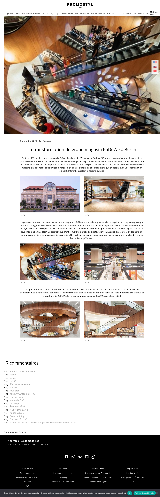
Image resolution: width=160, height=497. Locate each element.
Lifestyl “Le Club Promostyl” (62, 481)
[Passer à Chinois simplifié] (155, 71)
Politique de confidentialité (132, 477)
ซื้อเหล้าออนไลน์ (17, 406)
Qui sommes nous (27, 473)
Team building (17, 416)
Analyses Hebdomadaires (27, 477)
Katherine (14, 387)
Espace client (132, 468)
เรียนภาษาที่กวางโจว (19, 419)
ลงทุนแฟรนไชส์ (17, 400)
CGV (132, 481)
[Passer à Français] (155, 62)
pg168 (13, 381)
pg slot (13, 377)
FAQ (27, 486)
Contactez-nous (97, 468)
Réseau (27, 481)
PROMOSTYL (27, 468)
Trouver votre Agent (97, 481)
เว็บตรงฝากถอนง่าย (19, 409)
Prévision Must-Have (62, 473)
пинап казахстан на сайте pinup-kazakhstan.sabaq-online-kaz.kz (43, 422)
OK (130, 493)
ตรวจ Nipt (15, 403)
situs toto (14, 390)
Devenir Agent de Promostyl (97, 473)
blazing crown (17, 397)
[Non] (157, 493)
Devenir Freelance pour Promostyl (97, 477)
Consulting (62, 477)
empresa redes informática (23, 371)
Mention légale (132, 473)
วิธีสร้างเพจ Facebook (20, 384)
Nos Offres (62, 468)
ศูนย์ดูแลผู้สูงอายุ (17, 412)
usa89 (13, 374)
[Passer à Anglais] (155, 66)
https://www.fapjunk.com (22, 393)
